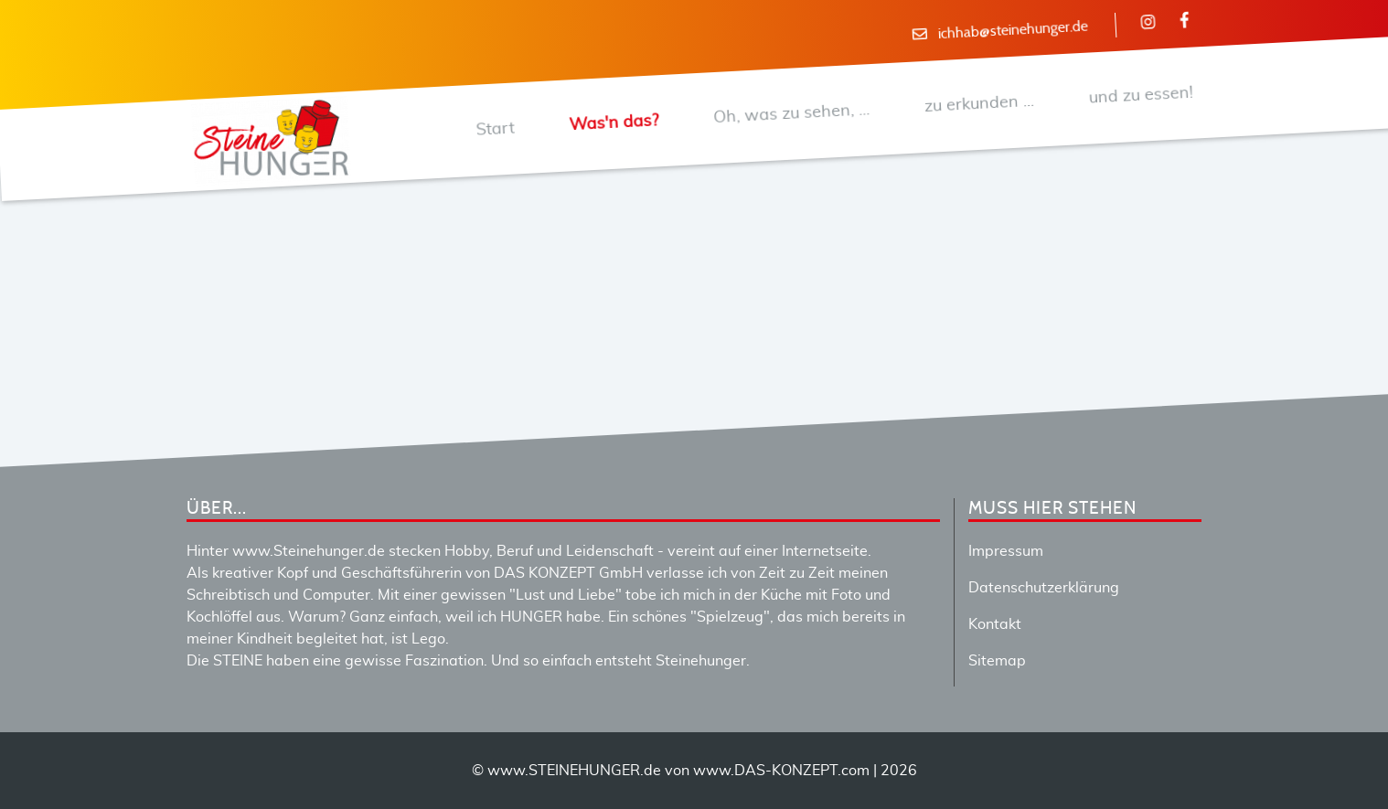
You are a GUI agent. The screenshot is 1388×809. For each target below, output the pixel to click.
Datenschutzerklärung (1043, 587)
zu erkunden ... (979, 103)
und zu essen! (1140, 95)
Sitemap (997, 661)
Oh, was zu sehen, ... (791, 113)
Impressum (1005, 551)
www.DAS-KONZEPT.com (781, 770)
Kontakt (994, 624)
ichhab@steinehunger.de (1012, 30)
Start (495, 129)
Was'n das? (614, 122)
